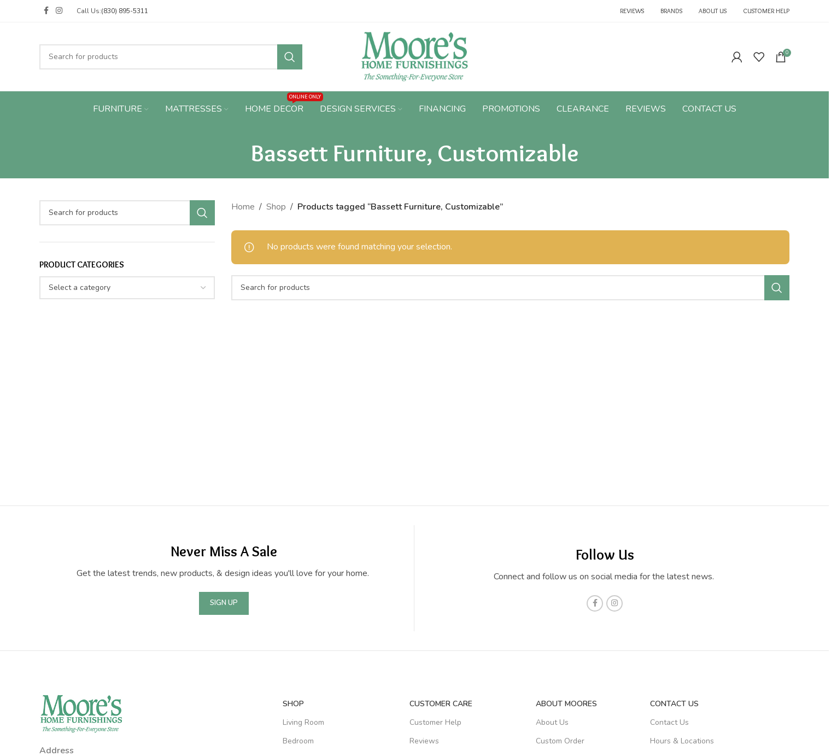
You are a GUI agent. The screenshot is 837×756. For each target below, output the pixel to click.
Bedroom (298, 741)
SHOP (293, 704)
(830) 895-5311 (124, 11)
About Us (552, 722)
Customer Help (435, 722)
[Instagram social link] (59, 11)
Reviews (424, 741)
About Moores (566, 704)
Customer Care (440, 704)
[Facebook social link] (45, 11)
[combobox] (127, 287)
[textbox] (127, 287)
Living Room (303, 722)
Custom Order (560, 741)
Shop (276, 207)
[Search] (170, 56)
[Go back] (237, 153)
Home (243, 207)
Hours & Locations (682, 741)
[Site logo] (414, 56)
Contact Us (674, 704)
